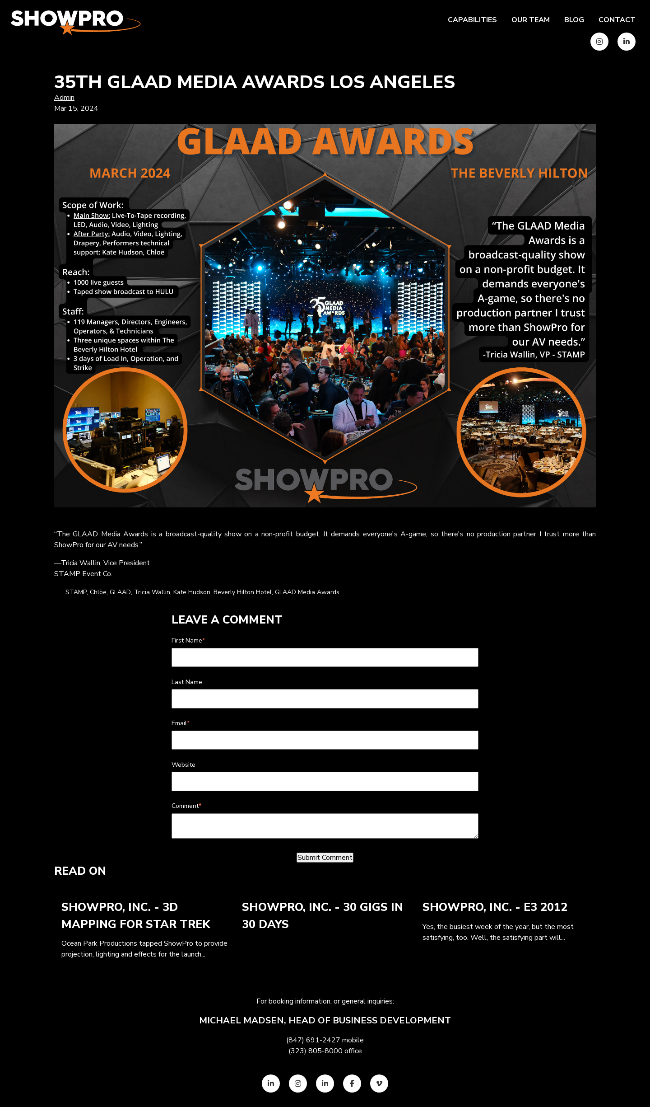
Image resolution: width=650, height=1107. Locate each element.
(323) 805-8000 (315, 1051)
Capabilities (472, 20)
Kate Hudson (191, 592)
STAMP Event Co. (83, 574)
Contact (617, 20)
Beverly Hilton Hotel (243, 592)
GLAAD (120, 592)
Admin (64, 98)
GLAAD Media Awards (307, 592)
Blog (574, 20)
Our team (530, 20)
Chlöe (98, 592)
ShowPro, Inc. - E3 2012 (494, 907)
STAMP (76, 592)
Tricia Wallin (152, 592)
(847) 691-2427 (313, 1040)
